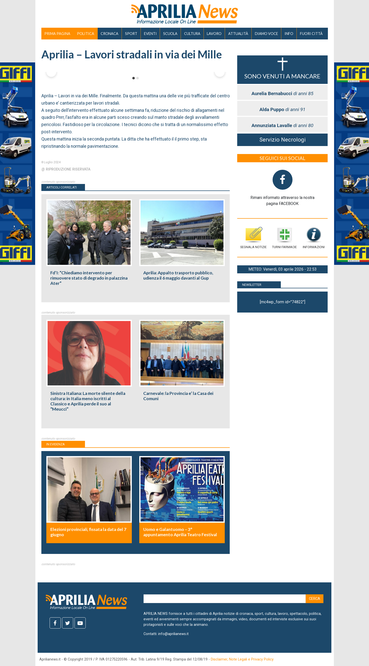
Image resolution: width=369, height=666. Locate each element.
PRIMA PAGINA (57, 33)
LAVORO (214, 33)
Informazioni (313, 238)
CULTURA (192, 33)
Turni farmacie (284, 238)
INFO (289, 33)
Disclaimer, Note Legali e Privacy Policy (242, 659)
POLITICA (85, 33)
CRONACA (109, 33)
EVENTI (150, 33)
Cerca (314, 599)
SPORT (131, 33)
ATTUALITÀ (238, 33)
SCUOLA (170, 33)
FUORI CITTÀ (311, 33)
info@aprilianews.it (173, 634)
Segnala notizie (253, 238)
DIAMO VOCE (266, 33)
